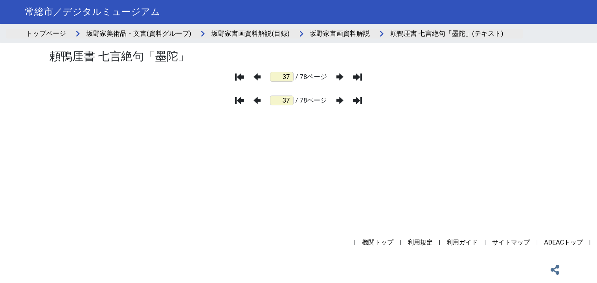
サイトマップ (511, 242)
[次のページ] (340, 77)
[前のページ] (257, 77)
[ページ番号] (282, 77)
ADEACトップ (563, 242)
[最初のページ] (239, 77)
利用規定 (420, 242)
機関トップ (377, 242)
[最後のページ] (357, 77)
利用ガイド (462, 242)
